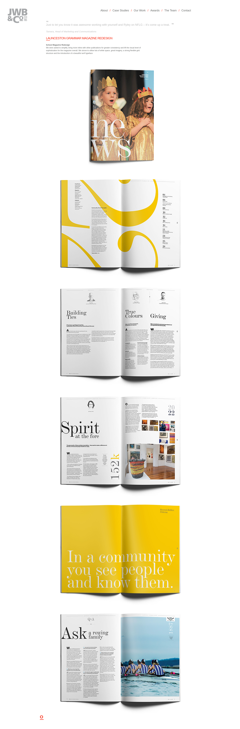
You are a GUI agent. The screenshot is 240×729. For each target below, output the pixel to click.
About (104, 10)
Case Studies (121, 10)
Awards (155, 10)
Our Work (140, 10)
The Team (170, 10)
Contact (186, 10)
